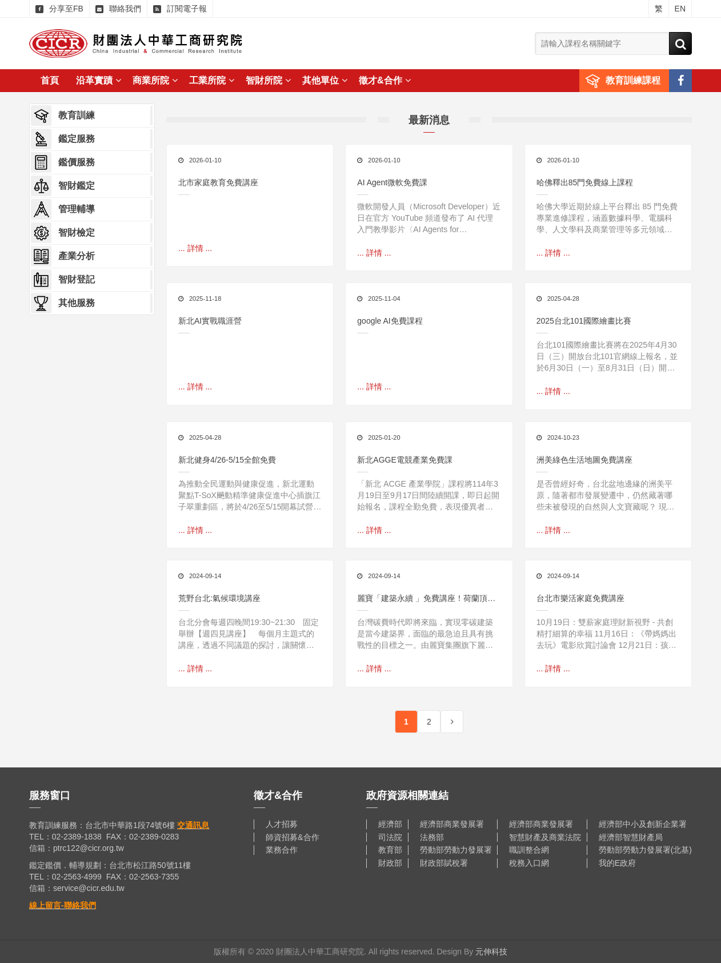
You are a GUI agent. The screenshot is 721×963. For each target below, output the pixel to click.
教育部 (390, 849)
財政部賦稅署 (444, 863)
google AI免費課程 (389, 320)
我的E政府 (617, 863)
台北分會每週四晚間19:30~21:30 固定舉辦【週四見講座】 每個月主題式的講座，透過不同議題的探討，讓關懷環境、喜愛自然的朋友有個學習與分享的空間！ (248, 634)
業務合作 (282, 849)
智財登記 (63, 279)
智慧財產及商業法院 (545, 837)
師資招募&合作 (292, 837)
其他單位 (324, 80)
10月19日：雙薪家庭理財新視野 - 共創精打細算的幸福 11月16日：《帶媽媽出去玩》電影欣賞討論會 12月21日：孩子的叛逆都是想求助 (606, 634)
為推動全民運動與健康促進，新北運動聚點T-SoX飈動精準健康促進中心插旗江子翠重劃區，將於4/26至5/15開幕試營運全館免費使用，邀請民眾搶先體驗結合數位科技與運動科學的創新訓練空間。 (250, 495)
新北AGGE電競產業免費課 (404, 459)
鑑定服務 (63, 139)
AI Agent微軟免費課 (392, 182)
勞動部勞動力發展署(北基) (645, 849)
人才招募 (282, 824)
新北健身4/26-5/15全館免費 (227, 459)
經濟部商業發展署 (452, 824)
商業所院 (155, 80)
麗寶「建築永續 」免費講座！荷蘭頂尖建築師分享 (426, 599)
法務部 (432, 837)
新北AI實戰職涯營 (210, 320)
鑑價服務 (63, 162)
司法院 (390, 837)
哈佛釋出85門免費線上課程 (585, 182)
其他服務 (63, 303)
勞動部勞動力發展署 (456, 849)
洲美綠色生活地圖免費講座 (584, 459)
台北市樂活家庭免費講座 (580, 598)
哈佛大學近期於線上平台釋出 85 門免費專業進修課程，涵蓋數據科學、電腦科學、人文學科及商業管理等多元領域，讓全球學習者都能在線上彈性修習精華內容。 (607, 218)
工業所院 (211, 80)
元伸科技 (491, 951)
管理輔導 (63, 209)
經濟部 (390, 824)
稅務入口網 (529, 863)
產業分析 (63, 256)
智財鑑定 (63, 186)
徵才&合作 (385, 80)
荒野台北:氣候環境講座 (219, 598)
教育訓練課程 (633, 80)
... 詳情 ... (195, 248)
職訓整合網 (529, 849)
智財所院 (268, 80)
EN (680, 8)
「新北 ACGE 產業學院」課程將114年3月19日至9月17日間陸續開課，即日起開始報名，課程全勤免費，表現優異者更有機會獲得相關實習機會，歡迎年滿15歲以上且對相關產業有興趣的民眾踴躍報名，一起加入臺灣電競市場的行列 (428, 495)
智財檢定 (63, 232)
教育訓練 (63, 115)
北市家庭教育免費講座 (218, 182)
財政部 (390, 863)
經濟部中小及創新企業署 (643, 824)
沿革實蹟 (98, 80)
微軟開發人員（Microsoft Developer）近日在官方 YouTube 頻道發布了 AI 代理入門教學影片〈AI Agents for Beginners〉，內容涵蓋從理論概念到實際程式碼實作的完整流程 (428, 218)
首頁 (50, 80)
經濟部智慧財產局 (631, 837)
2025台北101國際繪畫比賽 (584, 320)
